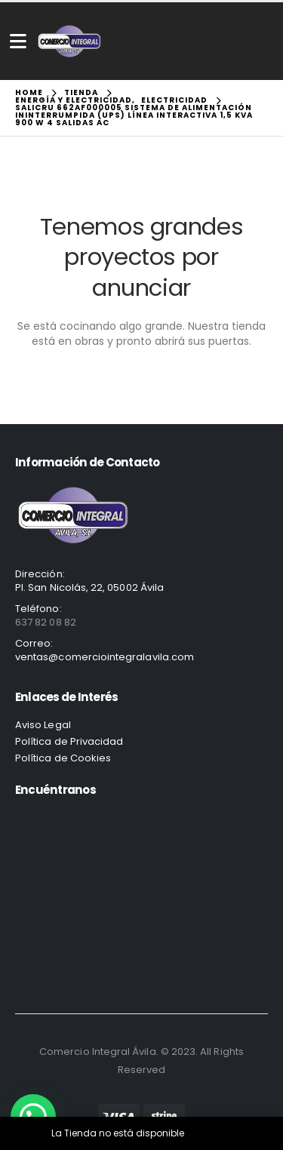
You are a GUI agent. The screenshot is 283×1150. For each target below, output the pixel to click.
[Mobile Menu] (18, 41)
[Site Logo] (69, 41)
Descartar (209, 1133)
